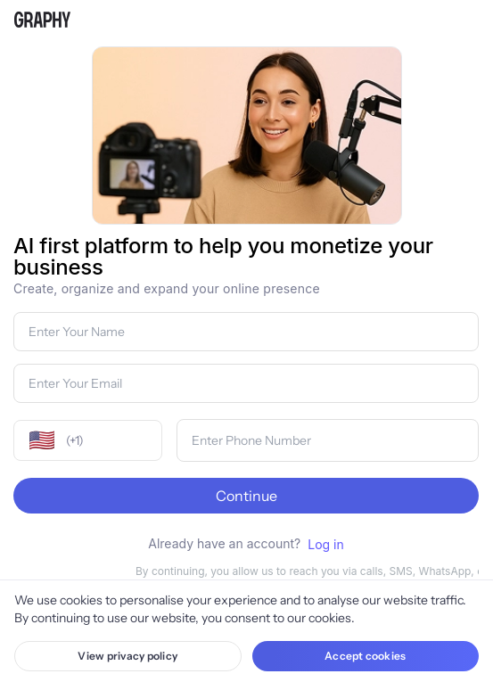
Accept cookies (365, 655)
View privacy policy (127, 655)
